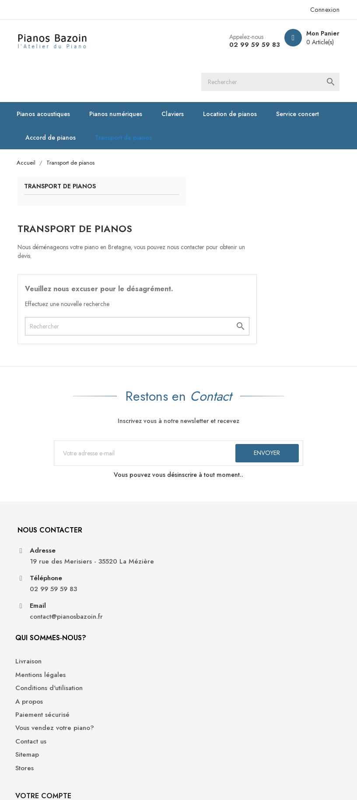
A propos (117, 535)
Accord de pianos (55, 99)
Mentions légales (128, 508)
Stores (112, 611)
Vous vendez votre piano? (131, 566)
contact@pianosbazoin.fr (61, 573)
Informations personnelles (286, 492)
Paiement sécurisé (130, 548)
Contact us (118, 584)
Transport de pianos (127, 99)
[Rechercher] (169, 41)
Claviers (177, 75)
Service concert (301, 75)
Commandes (285, 510)
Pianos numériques (120, 75)
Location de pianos (234, 75)
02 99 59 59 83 (249, 45)
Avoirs (276, 523)
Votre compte (295, 463)
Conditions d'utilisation (137, 521)
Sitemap (115, 598)
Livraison (116, 495)
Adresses (280, 537)
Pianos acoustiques (47, 75)
